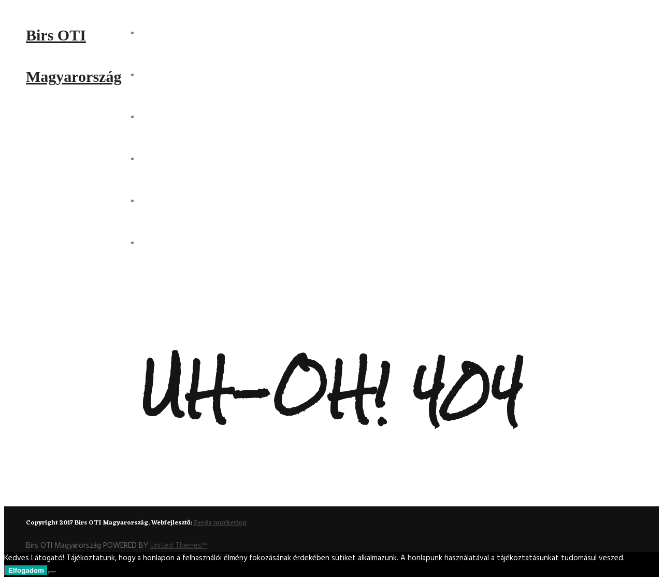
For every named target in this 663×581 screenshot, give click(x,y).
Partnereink (169, 242)
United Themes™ (178, 546)
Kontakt (160, 200)
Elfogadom (26, 570)
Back (326, 487)
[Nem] (52, 572)
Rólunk (157, 74)
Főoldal (160, 32)
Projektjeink (170, 116)
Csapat (156, 158)
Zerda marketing (220, 523)
